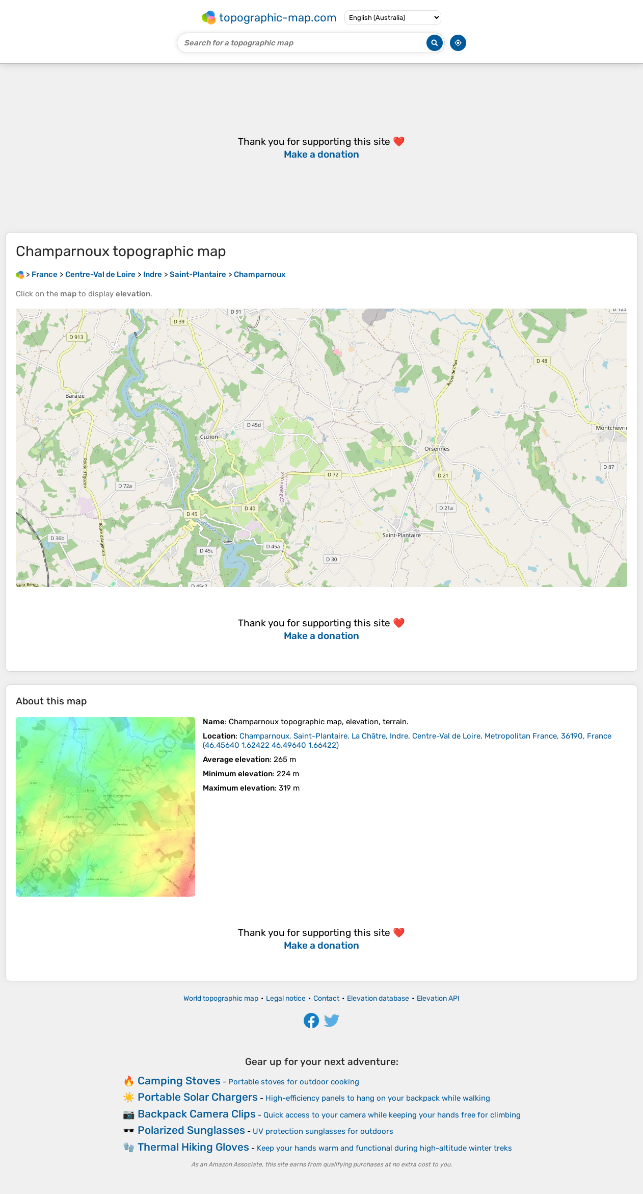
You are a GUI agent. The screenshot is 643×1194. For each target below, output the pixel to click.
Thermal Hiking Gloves (193, 1146)
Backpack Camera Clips (197, 1113)
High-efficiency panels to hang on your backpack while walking (377, 1098)
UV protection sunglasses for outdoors (323, 1131)
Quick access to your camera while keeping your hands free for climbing (392, 1115)
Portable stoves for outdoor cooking (293, 1081)
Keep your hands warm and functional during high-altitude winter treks (384, 1148)
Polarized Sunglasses (191, 1130)
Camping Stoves (179, 1080)
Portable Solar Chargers (198, 1096)
